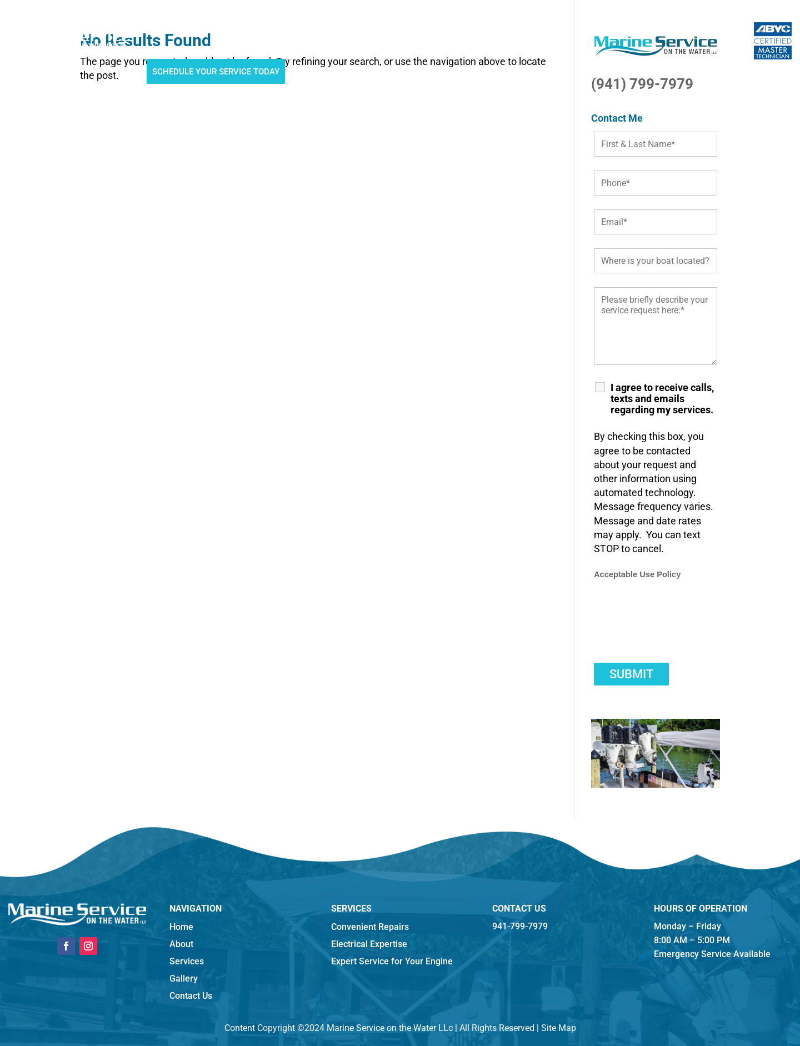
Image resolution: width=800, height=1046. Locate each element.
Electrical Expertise (369, 944)
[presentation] (678, 627)
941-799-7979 (537, 29)
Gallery (378, 28)
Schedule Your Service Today (215, 72)
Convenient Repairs (370, 927)
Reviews (422, 28)
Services (234, 28)
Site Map (558, 1028)
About (193, 28)
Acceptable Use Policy (637, 574)
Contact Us (472, 28)
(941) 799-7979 (642, 84)
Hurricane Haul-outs (306, 28)
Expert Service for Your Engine (392, 961)
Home (158, 28)
